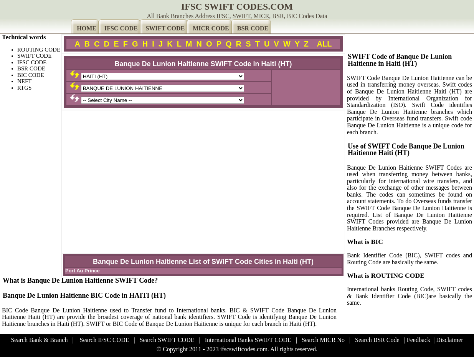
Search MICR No (323, 340)
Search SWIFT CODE (167, 340)
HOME (86, 28)
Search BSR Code (377, 340)
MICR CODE (211, 28)
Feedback (418, 340)
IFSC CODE (121, 28)
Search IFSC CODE (104, 340)
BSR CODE (252, 28)
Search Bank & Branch (39, 340)
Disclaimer (449, 340)
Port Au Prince (82, 271)
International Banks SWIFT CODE (248, 340)
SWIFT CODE (165, 28)
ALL (324, 44)
